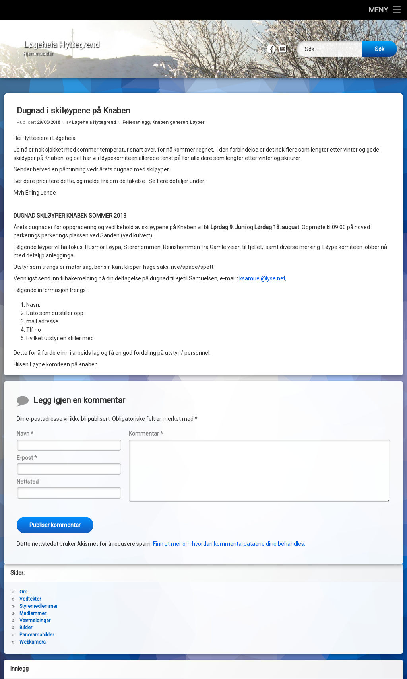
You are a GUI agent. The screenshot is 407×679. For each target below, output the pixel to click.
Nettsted (28, 476)
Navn (25, 427)
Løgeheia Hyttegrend (94, 116)
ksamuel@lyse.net (262, 272)
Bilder (25, 622)
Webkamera (32, 636)
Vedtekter (30, 593)
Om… (25, 586)
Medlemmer (32, 607)
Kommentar (146, 427)
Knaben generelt (170, 116)
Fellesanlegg (136, 116)
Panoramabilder (36, 629)
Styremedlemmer (38, 600)
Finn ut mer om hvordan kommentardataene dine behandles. (229, 538)
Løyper (197, 116)
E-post (27, 452)
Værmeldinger (34, 614)
